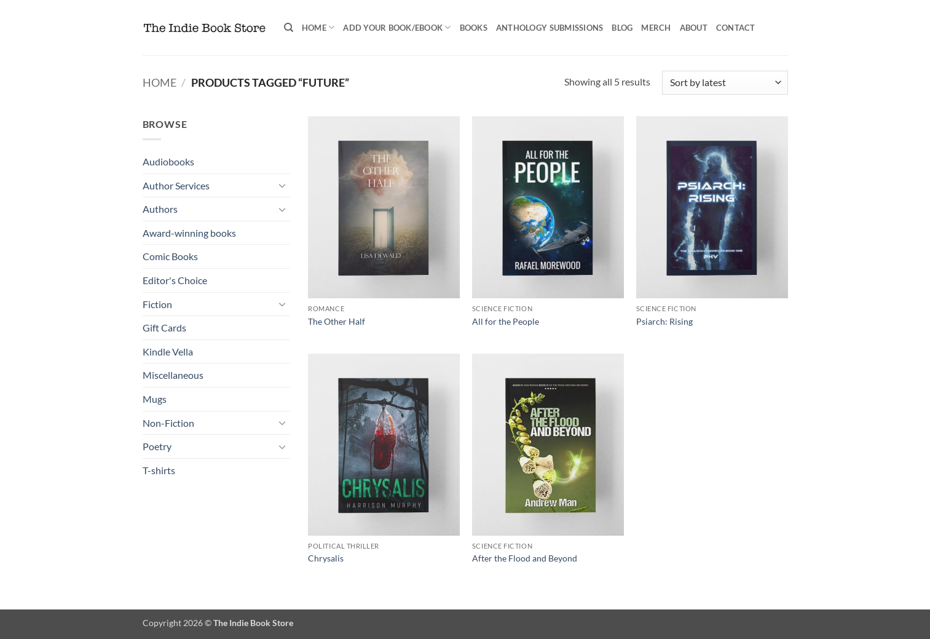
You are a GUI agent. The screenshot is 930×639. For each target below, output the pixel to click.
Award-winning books (189, 233)
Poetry (157, 446)
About (693, 28)
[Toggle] (282, 185)
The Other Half (336, 321)
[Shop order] (724, 83)
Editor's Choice (175, 280)
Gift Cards (164, 327)
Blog (622, 28)
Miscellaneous (173, 375)
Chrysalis (326, 558)
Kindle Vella (168, 351)
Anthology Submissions (549, 28)
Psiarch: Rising (664, 321)
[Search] (288, 27)
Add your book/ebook (397, 27)
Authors (160, 209)
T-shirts (159, 470)
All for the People (505, 321)
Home (318, 27)
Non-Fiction (168, 423)
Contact (735, 28)
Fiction (157, 304)
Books (473, 28)
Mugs (155, 399)
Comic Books (170, 256)
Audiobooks (168, 161)
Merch (656, 28)
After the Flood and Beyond (524, 558)
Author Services (176, 185)
